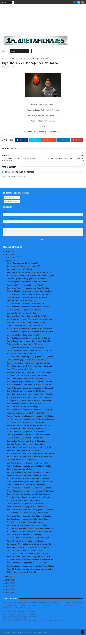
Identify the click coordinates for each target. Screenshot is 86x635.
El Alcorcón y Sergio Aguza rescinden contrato (27, 376)
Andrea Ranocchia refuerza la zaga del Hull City (28, 557)
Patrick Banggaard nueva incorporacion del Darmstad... (31, 388)
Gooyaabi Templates (41, 632)
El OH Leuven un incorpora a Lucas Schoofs (26, 432)
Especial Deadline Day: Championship (23, 335)
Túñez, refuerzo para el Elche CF (21, 572)
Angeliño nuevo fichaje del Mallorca (23, 450)
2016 (7, 577)
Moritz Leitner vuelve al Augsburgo (22, 407)
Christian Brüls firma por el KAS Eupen (24, 550)
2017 (7, 254)
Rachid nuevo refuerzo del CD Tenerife (24, 535)
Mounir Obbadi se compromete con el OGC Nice (27, 563)
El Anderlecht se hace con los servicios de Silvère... (31, 400)
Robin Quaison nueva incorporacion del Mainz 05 (28, 547)
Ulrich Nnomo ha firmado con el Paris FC (25, 500)
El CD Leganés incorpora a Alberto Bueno (24, 310)
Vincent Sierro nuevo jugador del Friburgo (25, 285)
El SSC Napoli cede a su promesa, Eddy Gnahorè (27, 513)
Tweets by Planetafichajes (13, 176)
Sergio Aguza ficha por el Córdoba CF (23, 266)
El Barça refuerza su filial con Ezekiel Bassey (28, 478)
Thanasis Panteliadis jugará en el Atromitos (26, 507)
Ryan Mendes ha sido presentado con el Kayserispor (29, 372)
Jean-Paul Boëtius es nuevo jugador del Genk (26, 322)
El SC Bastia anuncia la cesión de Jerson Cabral (28, 338)
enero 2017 (12, 260)
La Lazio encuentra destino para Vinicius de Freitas (30, 419)
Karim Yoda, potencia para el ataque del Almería (28, 363)
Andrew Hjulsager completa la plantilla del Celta (29, 466)
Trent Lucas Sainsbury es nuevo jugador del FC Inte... (31, 482)
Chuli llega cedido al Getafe (19, 369)
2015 (7, 580)
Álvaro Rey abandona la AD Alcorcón (22, 263)
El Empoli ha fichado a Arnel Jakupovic (24, 522)
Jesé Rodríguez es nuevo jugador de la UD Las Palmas (30, 566)
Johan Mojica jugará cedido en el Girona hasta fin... (31, 382)
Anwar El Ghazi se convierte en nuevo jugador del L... (31, 569)
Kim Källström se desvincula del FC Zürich (26, 391)
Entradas (9, 198)
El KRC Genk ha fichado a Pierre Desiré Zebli (27, 429)
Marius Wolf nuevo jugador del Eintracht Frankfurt (29, 410)
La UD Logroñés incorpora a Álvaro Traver (25, 504)
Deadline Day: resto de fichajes (21, 301)
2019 (7, 251)
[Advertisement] (43, 20)
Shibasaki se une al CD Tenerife (21, 460)
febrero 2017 (13, 257)
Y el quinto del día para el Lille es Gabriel (27, 422)
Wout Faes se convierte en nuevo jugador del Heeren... (31, 510)
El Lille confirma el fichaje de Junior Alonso (27, 554)
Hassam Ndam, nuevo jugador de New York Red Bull (28, 341)
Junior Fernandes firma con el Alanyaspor (25, 379)
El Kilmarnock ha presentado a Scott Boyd (25, 438)
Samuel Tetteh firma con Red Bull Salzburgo (26, 485)
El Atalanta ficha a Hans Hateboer (22, 313)
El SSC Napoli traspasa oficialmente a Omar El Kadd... (31, 332)
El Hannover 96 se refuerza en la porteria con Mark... (31, 544)
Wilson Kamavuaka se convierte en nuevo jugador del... (31, 397)
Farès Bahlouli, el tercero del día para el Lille (29, 488)
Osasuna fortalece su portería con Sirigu (25, 326)
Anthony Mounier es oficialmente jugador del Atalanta (30, 416)
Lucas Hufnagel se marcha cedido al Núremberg (27, 297)
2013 (7, 586)
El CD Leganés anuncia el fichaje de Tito (25, 347)
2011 (7, 593)
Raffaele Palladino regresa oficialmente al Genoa (29, 472)
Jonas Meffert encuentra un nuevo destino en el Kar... (31, 307)
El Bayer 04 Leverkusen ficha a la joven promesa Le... (31, 528)
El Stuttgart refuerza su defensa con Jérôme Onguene (30, 276)
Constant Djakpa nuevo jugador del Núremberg (26, 279)
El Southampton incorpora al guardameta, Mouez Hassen (30, 454)
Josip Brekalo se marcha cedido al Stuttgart (26, 404)
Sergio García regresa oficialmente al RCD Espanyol (30, 319)
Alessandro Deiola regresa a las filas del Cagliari (29, 516)
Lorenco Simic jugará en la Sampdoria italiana (27, 360)
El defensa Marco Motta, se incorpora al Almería (28, 497)
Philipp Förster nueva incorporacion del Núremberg (29, 291)
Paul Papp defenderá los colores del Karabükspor (28, 435)
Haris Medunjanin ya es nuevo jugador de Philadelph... (31, 394)
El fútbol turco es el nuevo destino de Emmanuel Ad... (31, 560)
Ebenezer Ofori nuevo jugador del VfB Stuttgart (28, 538)
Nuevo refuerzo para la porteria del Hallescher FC (29, 272)
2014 (7, 583)
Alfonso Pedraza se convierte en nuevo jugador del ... (31, 385)
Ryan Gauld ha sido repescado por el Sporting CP (28, 425)
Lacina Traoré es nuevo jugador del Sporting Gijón (29, 350)
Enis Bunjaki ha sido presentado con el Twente (27, 463)
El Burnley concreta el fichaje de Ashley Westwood (29, 366)
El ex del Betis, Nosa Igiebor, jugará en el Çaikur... (31, 357)
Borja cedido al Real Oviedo (19, 269)
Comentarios (10, 202)
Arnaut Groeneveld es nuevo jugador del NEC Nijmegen (30, 491)
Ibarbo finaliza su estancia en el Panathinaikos (28, 494)
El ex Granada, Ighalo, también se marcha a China (29, 294)
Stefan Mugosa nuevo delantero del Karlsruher (27, 282)
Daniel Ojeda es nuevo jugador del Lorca (25, 541)
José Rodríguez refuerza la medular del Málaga (27, 519)
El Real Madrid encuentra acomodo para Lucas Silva (29, 329)
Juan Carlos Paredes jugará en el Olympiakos (26, 441)
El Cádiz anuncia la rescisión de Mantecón (25, 304)
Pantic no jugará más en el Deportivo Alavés (26, 413)
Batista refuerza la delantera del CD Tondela (27, 316)
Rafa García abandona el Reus (19, 469)
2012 (7, 589)
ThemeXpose (15, 632)
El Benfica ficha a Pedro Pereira (21, 354)
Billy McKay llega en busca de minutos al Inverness (30, 532)
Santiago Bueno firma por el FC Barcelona (25, 444)
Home (3, 52)
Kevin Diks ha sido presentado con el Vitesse (27, 525)
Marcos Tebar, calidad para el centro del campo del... (31, 457)
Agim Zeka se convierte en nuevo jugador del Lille (29, 447)
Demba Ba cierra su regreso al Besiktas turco (27, 475)
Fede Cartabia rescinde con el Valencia (24, 344)
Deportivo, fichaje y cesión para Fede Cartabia (28, 288)
